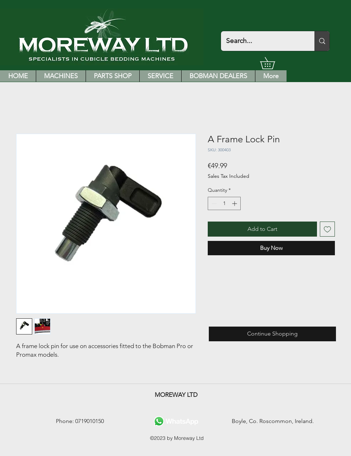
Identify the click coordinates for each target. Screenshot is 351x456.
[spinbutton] (224, 203)
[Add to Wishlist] (327, 229)
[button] (273, 63)
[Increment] (235, 203)
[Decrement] (213, 203)
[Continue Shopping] (272, 334)
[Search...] (262, 41)
